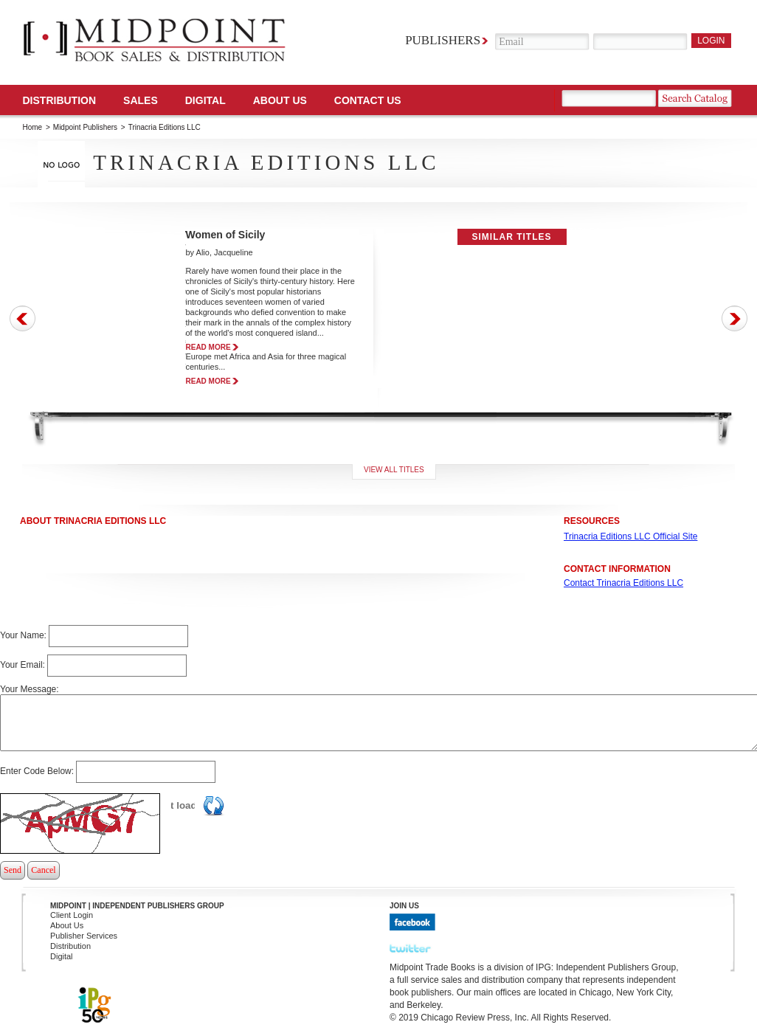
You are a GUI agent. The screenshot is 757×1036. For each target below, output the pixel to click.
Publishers (442, 40)
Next (734, 318)
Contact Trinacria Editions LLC (623, 583)
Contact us (367, 100)
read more (208, 347)
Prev (22, 318)
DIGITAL (205, 100)
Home (33, 127)
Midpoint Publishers (85, 127)
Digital (61, 956)
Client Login (71, 915)
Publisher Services (83, 935)
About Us (280, 100)
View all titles (394, 470)
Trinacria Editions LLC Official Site (630, 536)
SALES (140, 100)
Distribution (60, 100)
